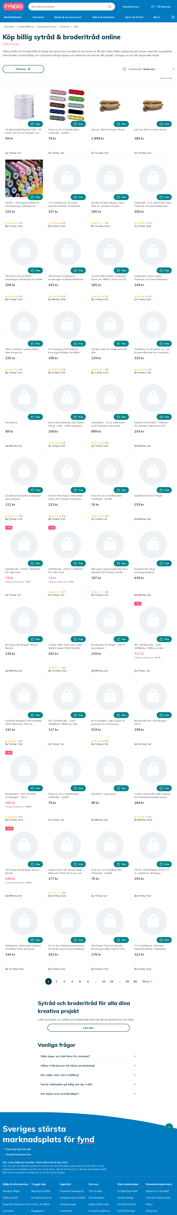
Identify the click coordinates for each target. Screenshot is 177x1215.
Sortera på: (135, 69)
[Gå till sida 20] (111, 981)
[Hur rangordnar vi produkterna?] (124, 69)
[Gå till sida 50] (127, 981)
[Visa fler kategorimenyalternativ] (173, 17)
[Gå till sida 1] (48, 981)
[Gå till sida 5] (80, 981)
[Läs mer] (88, 1028)
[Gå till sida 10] (103, 981)
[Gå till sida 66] (135, 981)
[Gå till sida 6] (88, 981)
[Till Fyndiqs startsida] (13, 7)
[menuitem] (13, 17)
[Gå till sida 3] (64, 981)
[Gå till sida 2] (56, 981)
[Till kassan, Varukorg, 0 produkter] (160, 7)
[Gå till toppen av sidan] (169, 1127)
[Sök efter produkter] (110, 7)
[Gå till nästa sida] (147, 981)
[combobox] (71, 7)
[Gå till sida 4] (72, 981)
